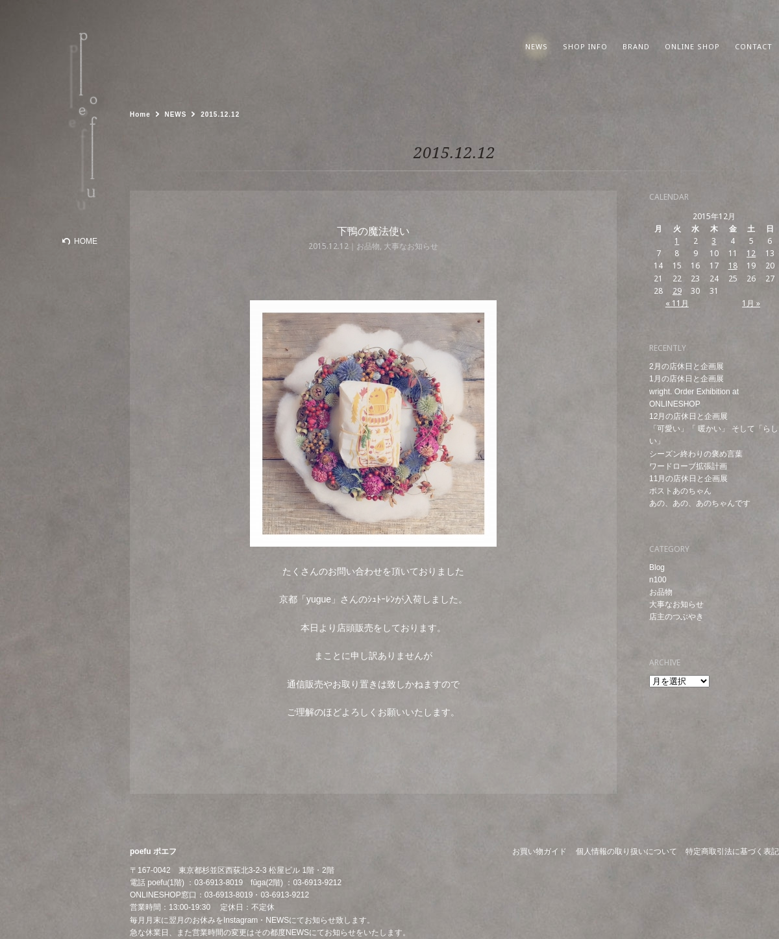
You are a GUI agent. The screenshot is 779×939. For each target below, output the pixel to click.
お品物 (661, 592)
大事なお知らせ (676, 604)
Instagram (240, 920)
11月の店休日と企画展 (688, 478)
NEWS (277, 920)
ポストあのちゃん (680, 490)
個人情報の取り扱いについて (626, 851)
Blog (657, 567)
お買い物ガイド (539, 851)
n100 (658, 579)
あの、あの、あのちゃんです (699, 503)
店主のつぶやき (676, 616)
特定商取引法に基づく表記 (732, 851)
